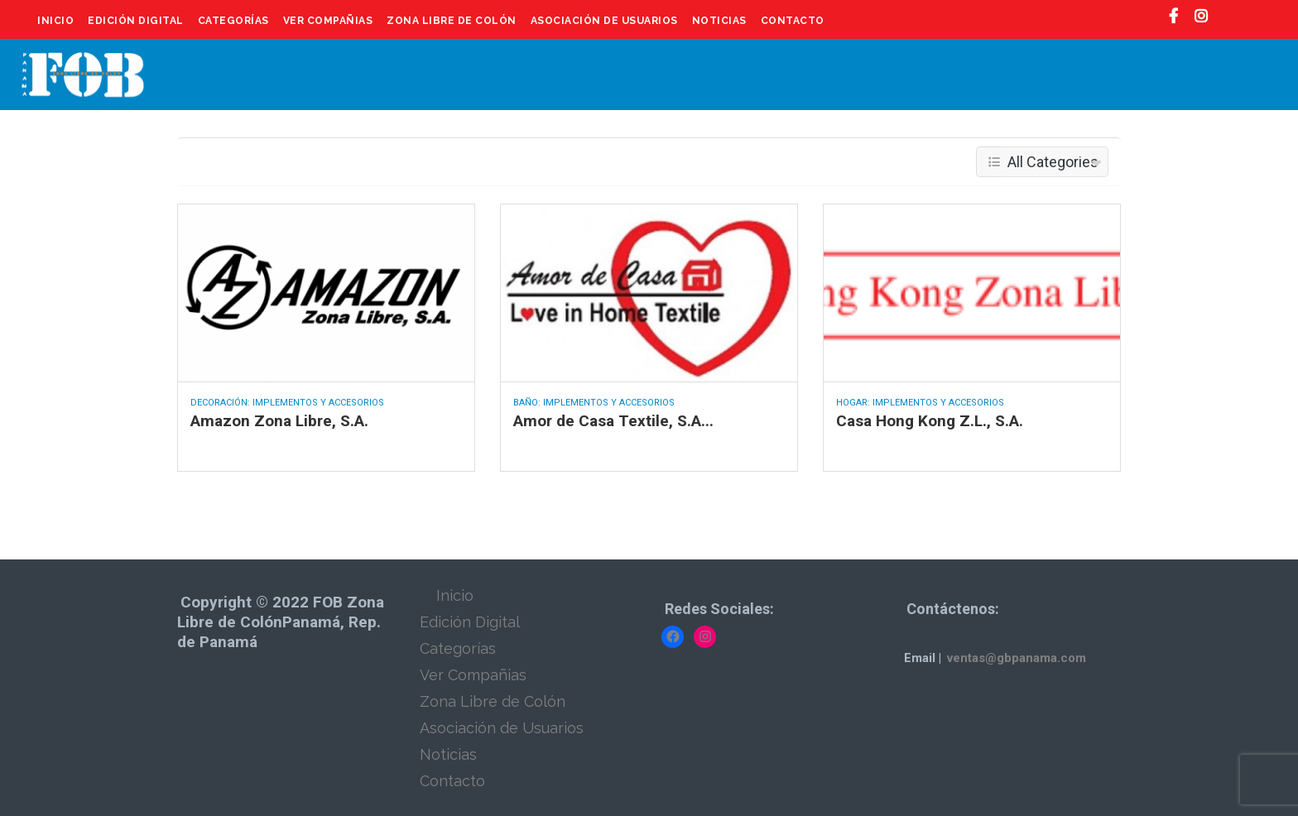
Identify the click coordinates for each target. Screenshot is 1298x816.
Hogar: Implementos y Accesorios (920, 402)
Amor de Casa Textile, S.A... (613, 420)
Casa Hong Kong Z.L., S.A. (929, 420)
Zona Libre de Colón (452, 20)
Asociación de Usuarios (604, 20)
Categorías (233, 20)
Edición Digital (136, 20)
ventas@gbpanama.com (1016, 657)
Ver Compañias (328, 20)
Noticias (719, 20)
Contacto (792, 20)
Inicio (55, 20)
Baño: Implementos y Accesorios (594, 402)
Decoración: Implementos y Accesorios (287, 402)
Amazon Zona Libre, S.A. (279, 420)
